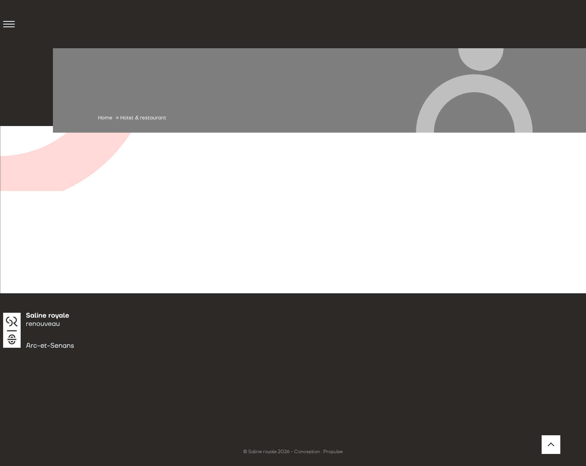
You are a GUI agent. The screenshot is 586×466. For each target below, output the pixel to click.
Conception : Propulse (318, 451)
